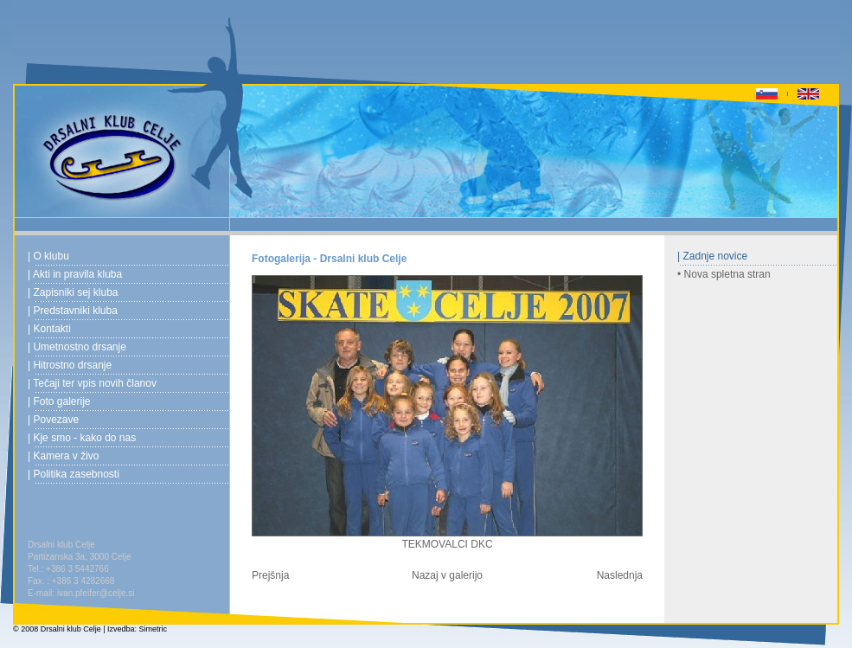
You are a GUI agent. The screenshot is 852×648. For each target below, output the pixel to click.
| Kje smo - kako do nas (82, 438)
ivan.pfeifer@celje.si (96, 593)
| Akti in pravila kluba (75, 274)
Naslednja (620, 575)
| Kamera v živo (63, 456)
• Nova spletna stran (724, 274)
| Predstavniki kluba (73, 311)
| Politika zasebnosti (73, 474)
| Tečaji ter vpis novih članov (92, 383)
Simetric (153, 629)
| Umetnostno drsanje (77, 347)
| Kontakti (49, 329)
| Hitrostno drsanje (70, 365)
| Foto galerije (59, 401)
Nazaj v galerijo (447, 575)
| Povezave (53, 420)
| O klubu (48, 256)
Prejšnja (270, 575)
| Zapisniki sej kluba (73, 292)
